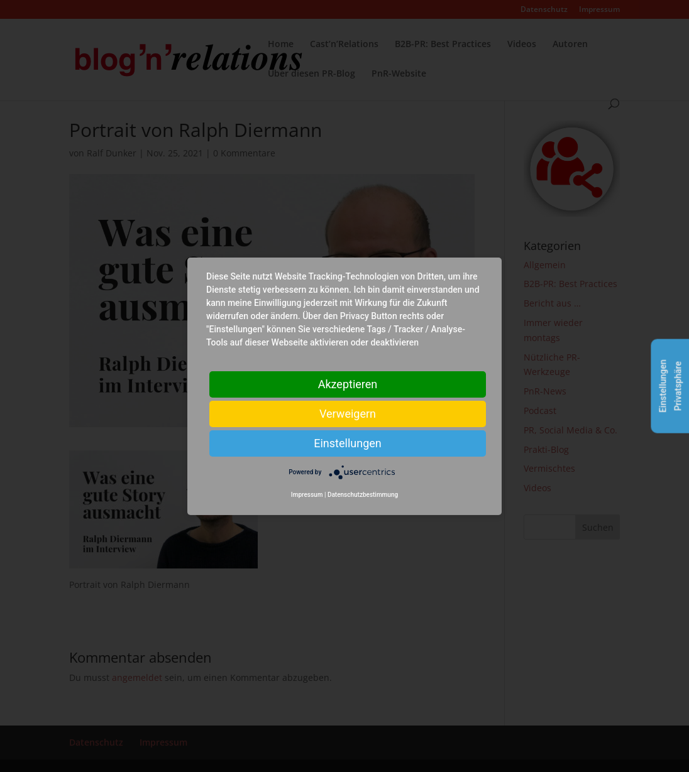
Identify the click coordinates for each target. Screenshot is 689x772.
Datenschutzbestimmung (363, 494)
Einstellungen (347, 442)
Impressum (307, 494)
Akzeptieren (348, 383)
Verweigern (347, 413)
